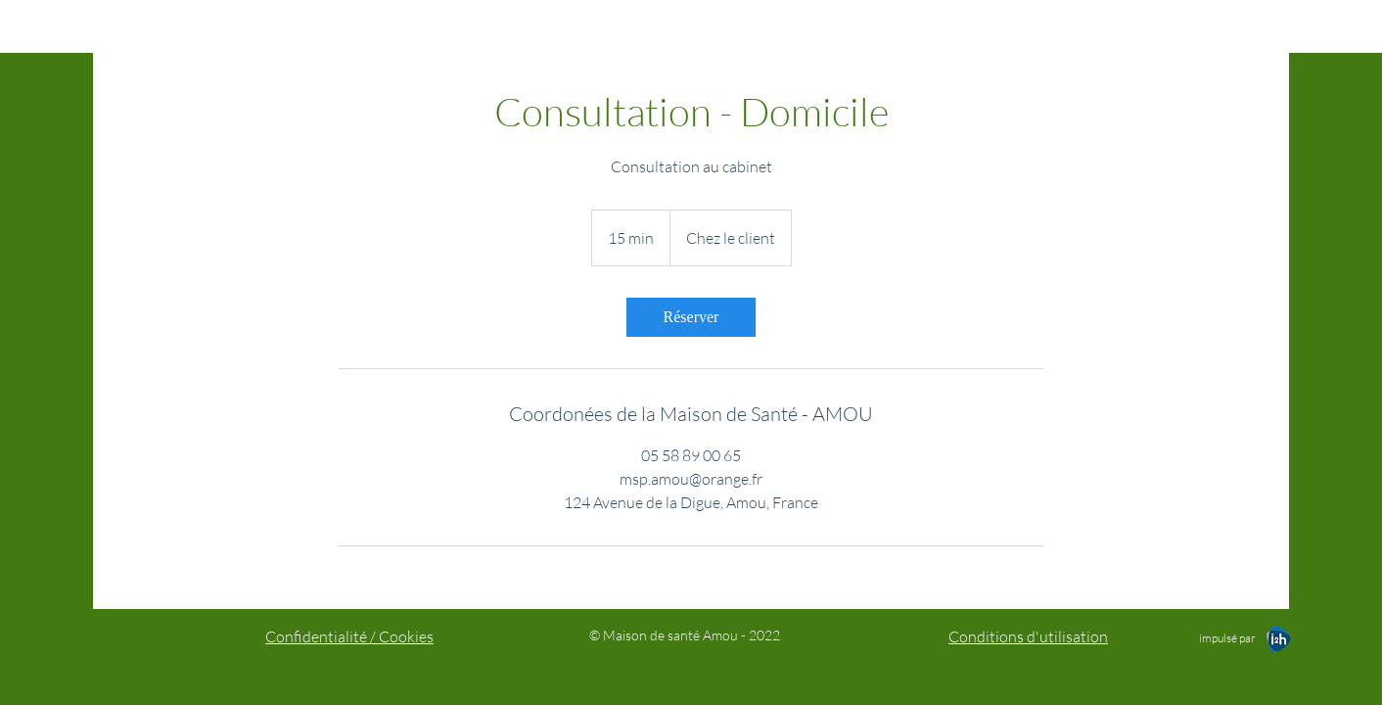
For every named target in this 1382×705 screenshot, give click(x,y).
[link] (691, 317)
